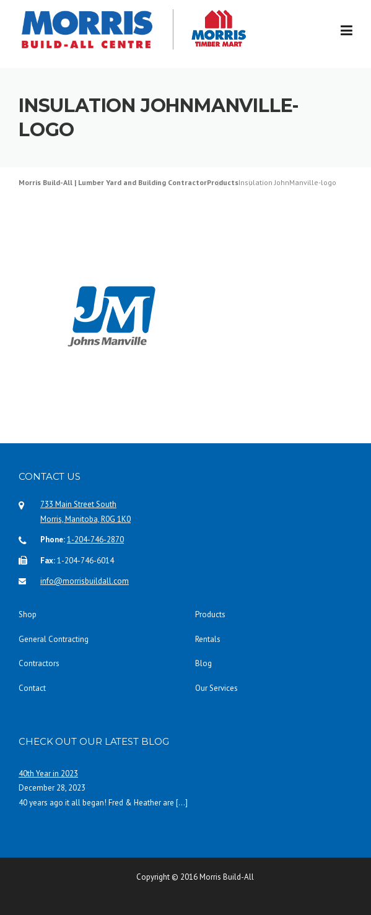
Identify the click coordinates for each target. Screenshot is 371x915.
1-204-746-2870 (95, 539)
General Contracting (54, 639)
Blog (203, 663)
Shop (28, 614)
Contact (32, 688)
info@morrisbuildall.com (84, 581)
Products (210, 614)
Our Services (216, 688)
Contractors (39, 663)
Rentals (207, 639)
